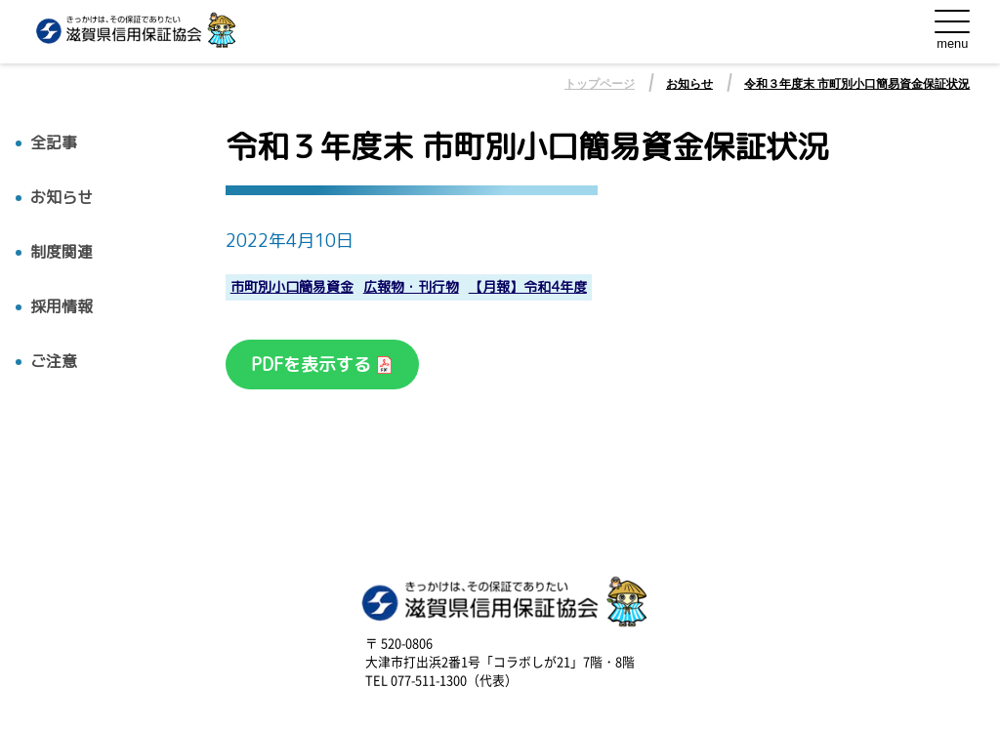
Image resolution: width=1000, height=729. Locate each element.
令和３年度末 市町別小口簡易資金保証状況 (857, 84)
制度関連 (61, 252)
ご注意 (53, 361)
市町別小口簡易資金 (292, 287)
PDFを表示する (313, 364)
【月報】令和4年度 (528, 287)
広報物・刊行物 (411, 287)
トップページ (599, 84)
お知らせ (689, 84)
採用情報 (61, 307)
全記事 (53, 143)
